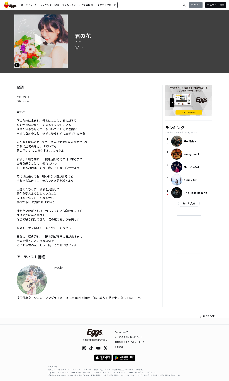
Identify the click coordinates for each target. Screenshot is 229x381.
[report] (82, 48)
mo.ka (78, 41)
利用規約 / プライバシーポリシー (131, 342)
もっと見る (189, 203)
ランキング (46, 5)
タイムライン (69, 5)
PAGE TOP (207, 322)
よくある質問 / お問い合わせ (129, 337)
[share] (77, 48)
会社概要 (119, 347)
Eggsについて (121, 332)
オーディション (29, 5)
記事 (56, 5)
